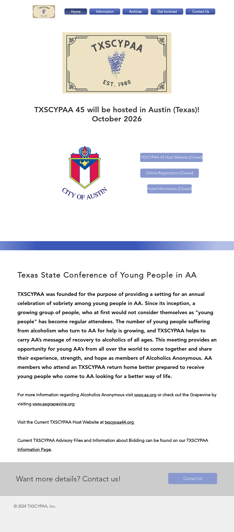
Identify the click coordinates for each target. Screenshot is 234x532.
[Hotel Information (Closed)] (169, 188)
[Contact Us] (192, 478)
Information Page (34, 449)
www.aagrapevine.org (53, 404)
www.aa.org (145, 394)
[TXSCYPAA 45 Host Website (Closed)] (171, 157)
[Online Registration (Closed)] (169, 173)
